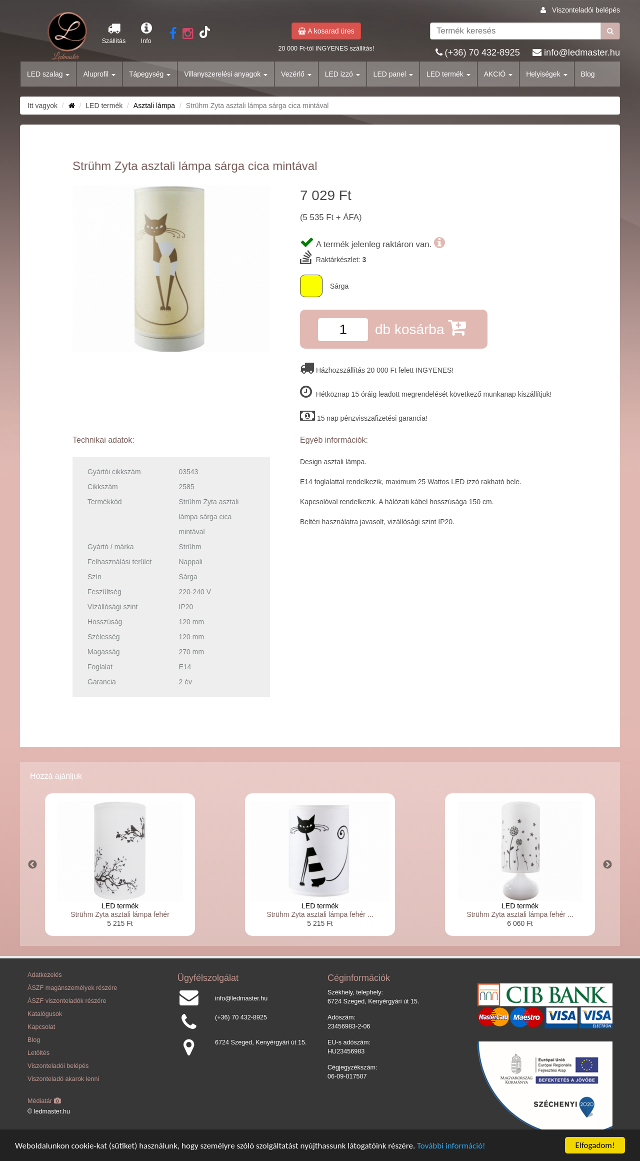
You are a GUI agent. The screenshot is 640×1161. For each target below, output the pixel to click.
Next (607, 865)
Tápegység (149, 74)
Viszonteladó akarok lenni (63, 1078)
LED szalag (48, 74)
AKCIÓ (498, 74)
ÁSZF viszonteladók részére (67, 1000)
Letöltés (39, 1052)
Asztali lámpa (154, 106)
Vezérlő (296, 74)
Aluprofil (99, 74)
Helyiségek (546, 74)
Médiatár (44, 1100)
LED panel (393, 74)
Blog (588, 74)
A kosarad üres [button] (326, 31)
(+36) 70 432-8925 (482, 53)
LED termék (448, 74)
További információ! (451, 1145)
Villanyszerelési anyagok (226, 74)
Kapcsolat (41, 1026)
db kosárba (420, 327)
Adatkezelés (45, 974)
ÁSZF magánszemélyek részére (72, 987)
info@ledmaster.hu (582, 53)
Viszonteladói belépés (586, 10)
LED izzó (342, 74)
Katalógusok (45, 1013)
